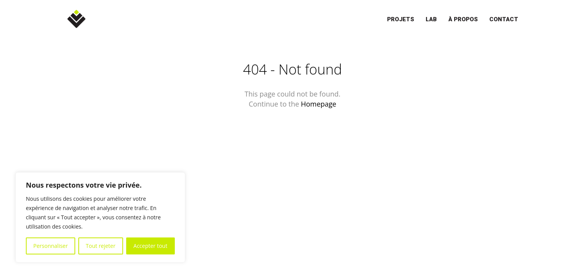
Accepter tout (150, 245)
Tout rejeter (100, 245)
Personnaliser (50, 245)
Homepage (318, 103)
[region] (100, 217)
